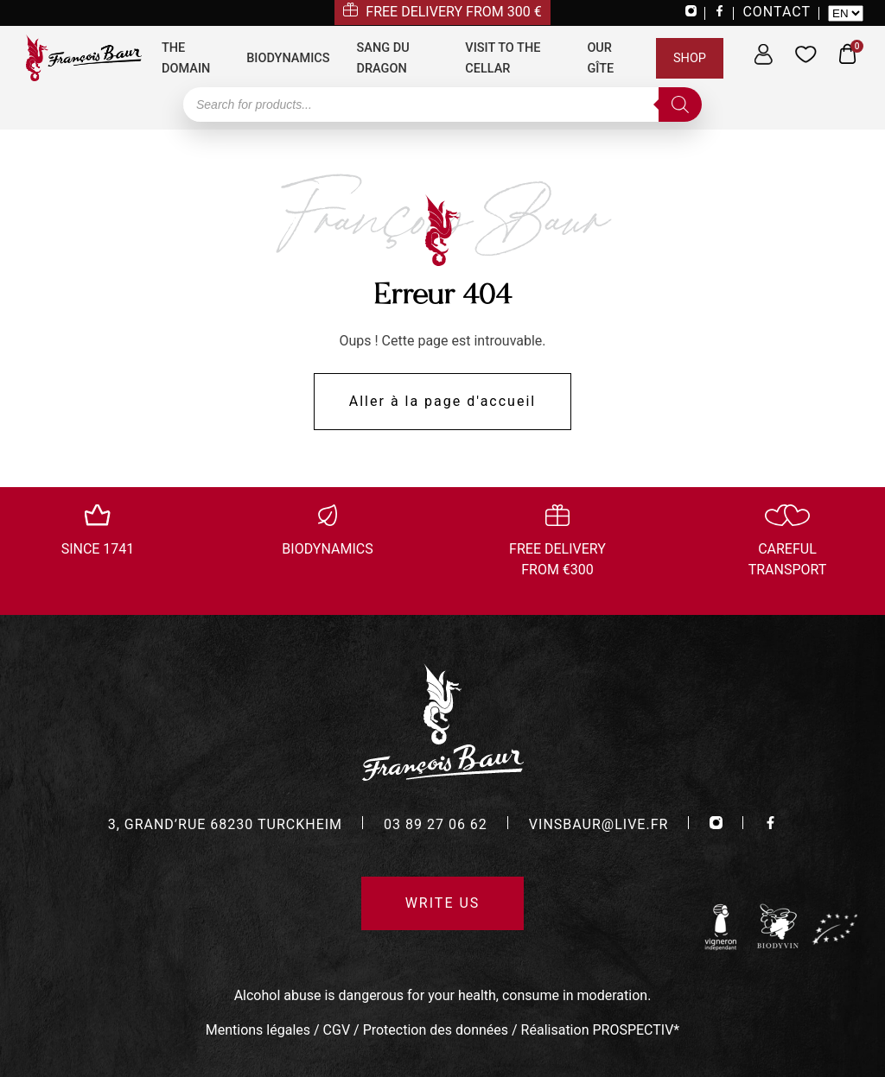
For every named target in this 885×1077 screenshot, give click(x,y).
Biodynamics (287, 58)
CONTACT (776, 11)
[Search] (680, 104)
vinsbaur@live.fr (599, 824)
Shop (689, 58)
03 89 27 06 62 (435, 824)
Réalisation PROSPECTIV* (600, 1030)
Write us (443, 903)
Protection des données (435, 1030)
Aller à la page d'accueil (442, 401)
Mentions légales (258, 1030)
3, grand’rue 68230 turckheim (225, 824)
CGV (337, 1030)
